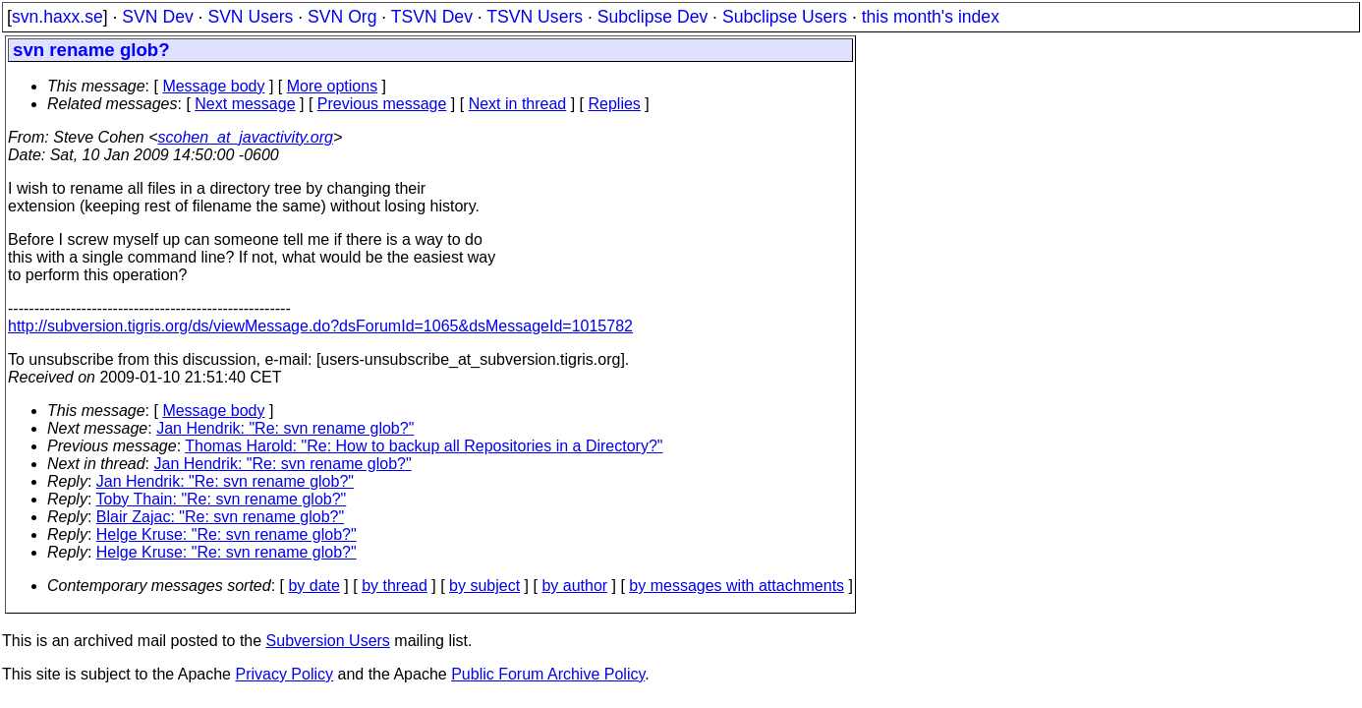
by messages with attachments (736, 585)
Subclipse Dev (652, 17)
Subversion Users (328, 640)
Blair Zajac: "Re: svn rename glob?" (220, 516)
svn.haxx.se (57, 17)
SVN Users (250, 17)
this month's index (930, 17)
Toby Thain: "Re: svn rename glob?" (221, 499)
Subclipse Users (784, 17)
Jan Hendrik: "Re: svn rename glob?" (285, 428)
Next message (245, 103)
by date (313, 585)
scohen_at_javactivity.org (245, 137)
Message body (213, 86)
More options (332, 86)
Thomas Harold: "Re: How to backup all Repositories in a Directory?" (423, 446)
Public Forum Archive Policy (548, 674)
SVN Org (342, 17)
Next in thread (518, 103)
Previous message (382, 103)
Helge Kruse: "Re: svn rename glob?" (226, 534)
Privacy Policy (284, 674)
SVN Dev (157, 17)
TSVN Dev (432, 17)
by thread (394, 585)
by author (574, 585)
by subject (484, 585)
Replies (615, 103)
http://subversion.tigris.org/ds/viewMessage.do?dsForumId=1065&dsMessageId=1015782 (320, 326)
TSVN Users (534, 17)
